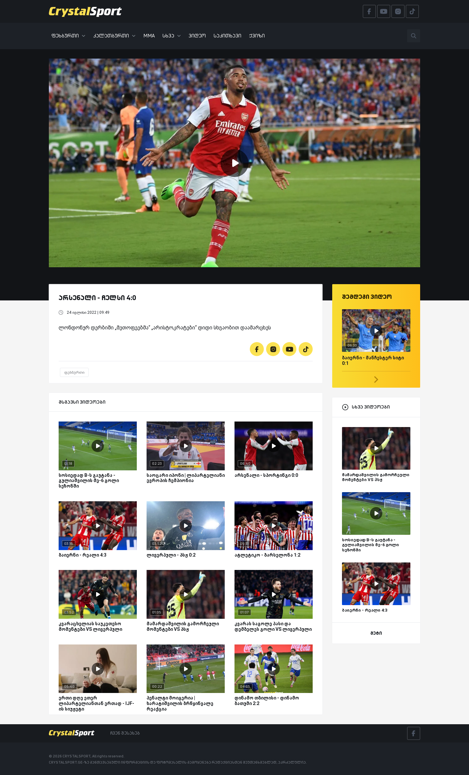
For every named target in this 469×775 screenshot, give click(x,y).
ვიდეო (197, 35)
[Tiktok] (306, 349)
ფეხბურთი (68, 35)
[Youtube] (289, 349)
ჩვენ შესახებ (125, 733)
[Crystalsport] (85, 11)
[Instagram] (273, 349)
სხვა (172, 35)
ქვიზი (257, 35)
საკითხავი (227, 35)
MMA (149, 35)
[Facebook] (257, 349)
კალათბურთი (114, 35)
